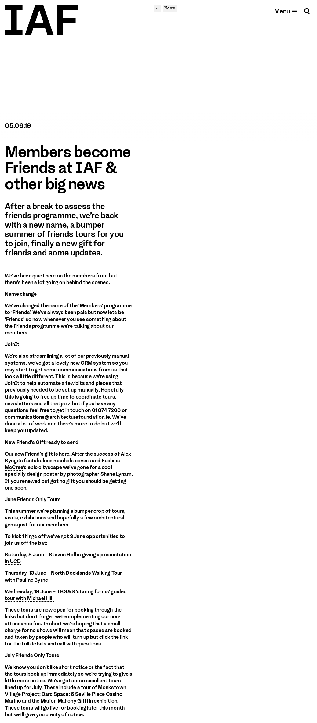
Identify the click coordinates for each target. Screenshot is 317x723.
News (169, 8)
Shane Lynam (116, 474)
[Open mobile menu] (286, 11)
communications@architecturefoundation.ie (57, 417)
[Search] (307, 11)
